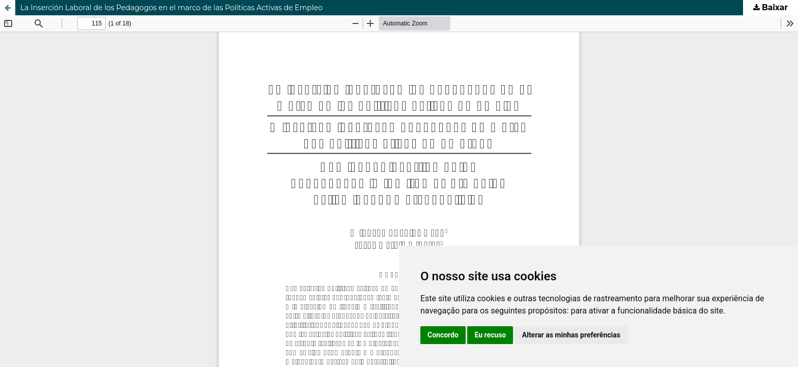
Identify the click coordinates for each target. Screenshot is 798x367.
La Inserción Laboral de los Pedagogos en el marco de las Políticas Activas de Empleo (171, 7)
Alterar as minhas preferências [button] (571, 335)
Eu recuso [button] (490, 335)
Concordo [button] (443, 335)
